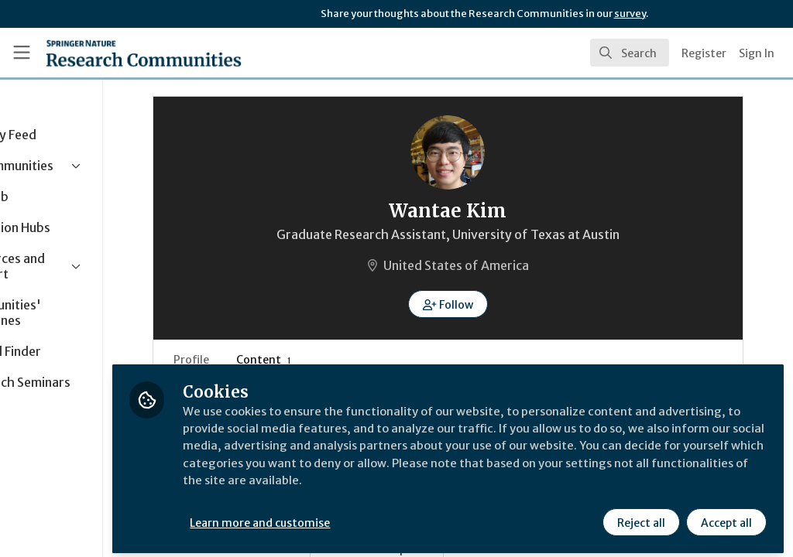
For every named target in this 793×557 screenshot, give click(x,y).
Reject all (640, 516)
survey (630, 13)
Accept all (724, 516)
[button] (496, 304)
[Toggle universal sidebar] (21, 52)
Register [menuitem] (703, 53)
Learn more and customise (357, 516)
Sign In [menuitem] (756, 53)
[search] (629, 53)
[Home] (143, 52)
